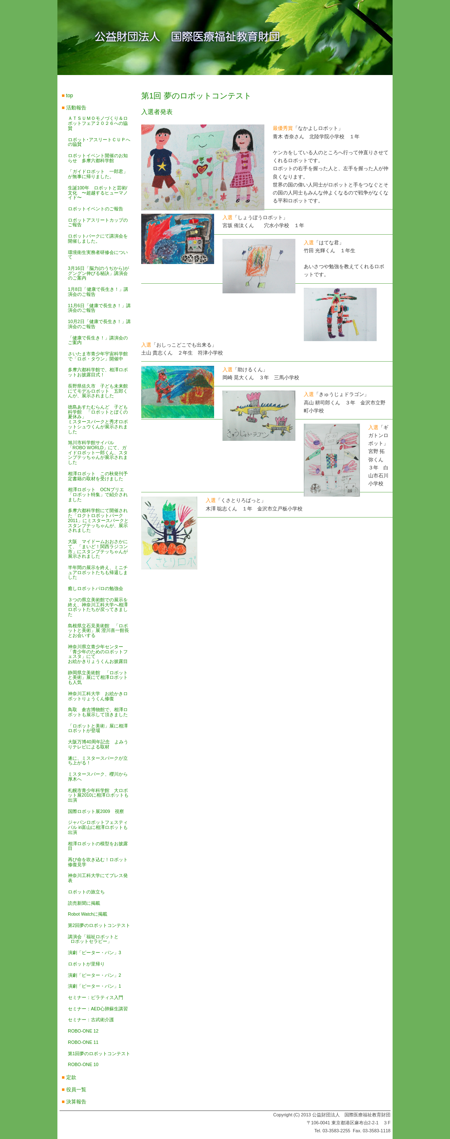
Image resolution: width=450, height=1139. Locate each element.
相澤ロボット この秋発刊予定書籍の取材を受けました (98, 476)
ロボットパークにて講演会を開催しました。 (98, 238)
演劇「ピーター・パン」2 (94, 975)
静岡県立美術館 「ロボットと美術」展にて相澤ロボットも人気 (98, 677)
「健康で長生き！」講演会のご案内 (98, 340)
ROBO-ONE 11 (83, 1042)
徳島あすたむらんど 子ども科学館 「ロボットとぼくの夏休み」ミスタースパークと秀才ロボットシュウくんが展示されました (98, 419)
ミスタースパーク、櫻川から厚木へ (98, 776)
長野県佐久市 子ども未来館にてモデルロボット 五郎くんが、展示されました (98, 390)
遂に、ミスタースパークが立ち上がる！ (98, 761)
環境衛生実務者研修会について (98, 255)
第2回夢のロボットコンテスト (99, 925)
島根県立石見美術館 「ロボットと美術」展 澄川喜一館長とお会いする (98, 630)
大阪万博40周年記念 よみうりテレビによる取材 (98, 744)
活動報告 (76, 108)
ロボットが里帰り (86, 963)
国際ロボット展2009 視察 (96, 811)
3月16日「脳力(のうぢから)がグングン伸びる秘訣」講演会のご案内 (98, 273)
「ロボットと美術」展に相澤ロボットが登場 (98, 728)
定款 (71, 1077)
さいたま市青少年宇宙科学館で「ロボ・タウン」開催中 (98, 356)
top (69, 95)
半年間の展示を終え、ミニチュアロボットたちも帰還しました (98, 572)
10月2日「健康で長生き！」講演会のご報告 (99, 324)
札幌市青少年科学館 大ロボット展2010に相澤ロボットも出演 (98, 795)
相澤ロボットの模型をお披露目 (98, 846)
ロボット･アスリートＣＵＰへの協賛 (99, 142)
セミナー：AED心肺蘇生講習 (98, 1008)
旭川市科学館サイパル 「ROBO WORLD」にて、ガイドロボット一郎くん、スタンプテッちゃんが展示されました (98, 452)
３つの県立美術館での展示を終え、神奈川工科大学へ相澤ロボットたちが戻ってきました (98, 607)
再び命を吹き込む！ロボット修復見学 (98, 862)
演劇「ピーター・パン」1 (94, 986)
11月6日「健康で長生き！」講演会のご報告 (99, 308)
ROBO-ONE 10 (83, 1064)
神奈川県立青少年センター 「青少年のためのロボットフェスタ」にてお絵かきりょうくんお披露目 (98, 654)
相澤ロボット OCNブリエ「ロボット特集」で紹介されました (98, 494)
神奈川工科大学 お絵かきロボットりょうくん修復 (98, 696)
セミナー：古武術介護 (91, 1019)
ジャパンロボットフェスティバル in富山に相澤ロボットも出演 (98, 827)
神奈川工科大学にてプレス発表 (98, 878)
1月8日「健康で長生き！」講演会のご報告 (98, 292)
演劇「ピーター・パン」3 (94, 952)
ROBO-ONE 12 (83, 1030)
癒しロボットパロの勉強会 (95, 588)
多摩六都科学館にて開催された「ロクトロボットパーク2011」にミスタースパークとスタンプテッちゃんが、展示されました (98, 520)
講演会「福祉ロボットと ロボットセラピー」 (93, 939)
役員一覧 (76, 1089)
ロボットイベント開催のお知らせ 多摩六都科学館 (98, 158)
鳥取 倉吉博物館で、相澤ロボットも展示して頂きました (98, 712)
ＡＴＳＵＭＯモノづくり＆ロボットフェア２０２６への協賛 (98, 123)
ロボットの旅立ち (86, 891)
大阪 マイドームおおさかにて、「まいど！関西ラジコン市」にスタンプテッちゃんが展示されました (98, 549)
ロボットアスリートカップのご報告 (98, 222)
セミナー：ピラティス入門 (95, 997)
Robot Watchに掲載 (87, 913)
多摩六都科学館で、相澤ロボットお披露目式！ (98, 372)
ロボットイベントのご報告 (95, 208)
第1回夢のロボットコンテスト (99, 1053)
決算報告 (76, 1102)
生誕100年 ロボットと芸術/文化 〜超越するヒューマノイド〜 (98, 192)
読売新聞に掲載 (84, 903)
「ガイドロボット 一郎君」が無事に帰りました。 (98, 174)
